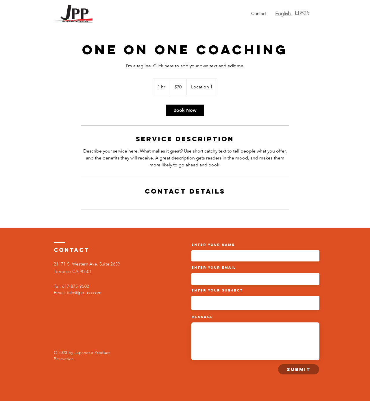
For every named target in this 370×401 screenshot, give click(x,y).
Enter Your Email (213, 267)
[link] (185, 110)
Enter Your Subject (217, 290)
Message (202, 316)
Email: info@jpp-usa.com (77, 292)
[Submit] (298, 369)
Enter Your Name (213, 244)
